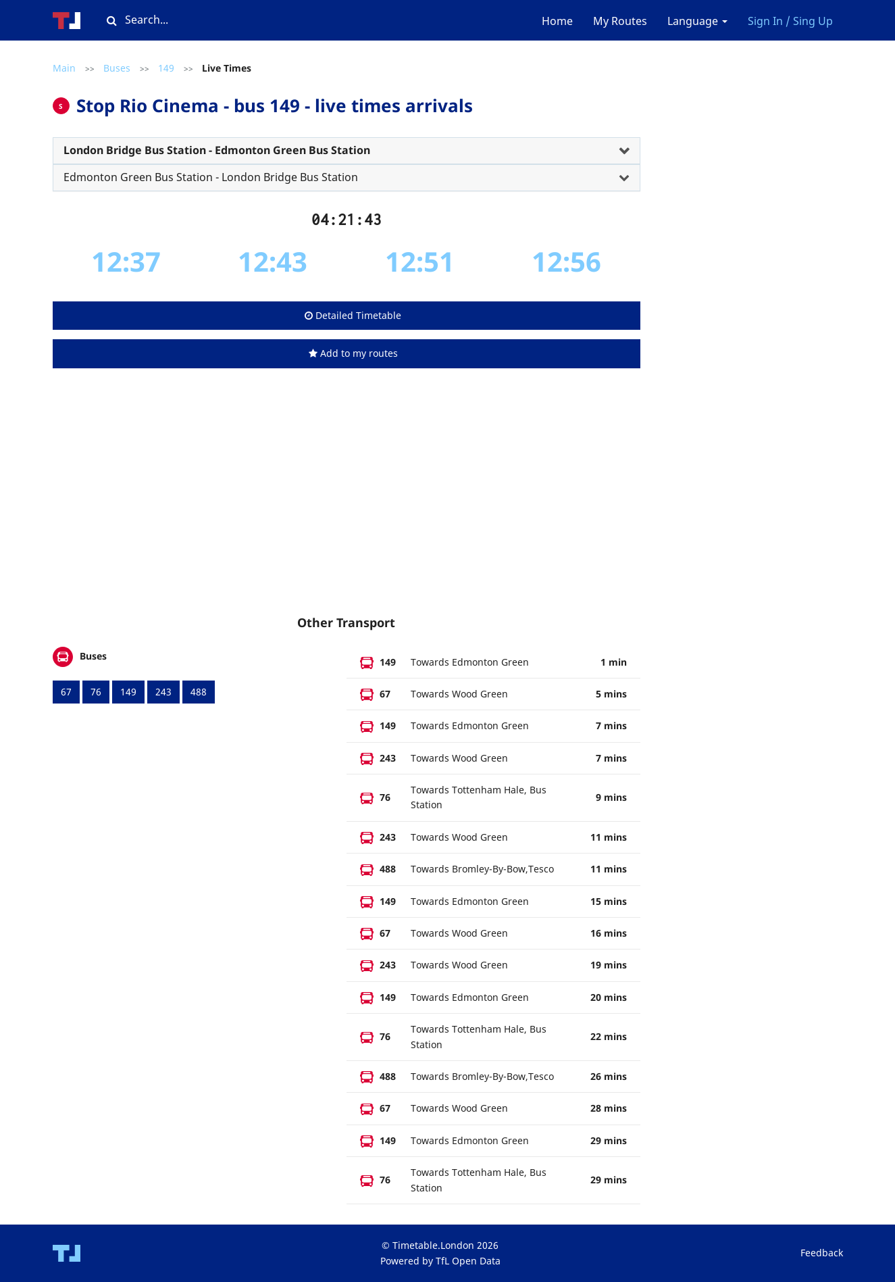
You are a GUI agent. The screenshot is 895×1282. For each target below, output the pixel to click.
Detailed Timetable (353, 315)
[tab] (346, 151)
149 (166, 67)
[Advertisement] (346, 504)
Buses (116, 67)
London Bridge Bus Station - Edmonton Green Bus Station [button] (216, 150)
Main (64, 67)
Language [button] (697, 21)
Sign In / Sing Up (790, 21)
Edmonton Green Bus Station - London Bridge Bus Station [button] (210, 177)
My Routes (620, 21)
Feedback (821, 1252)
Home (557, 21)
